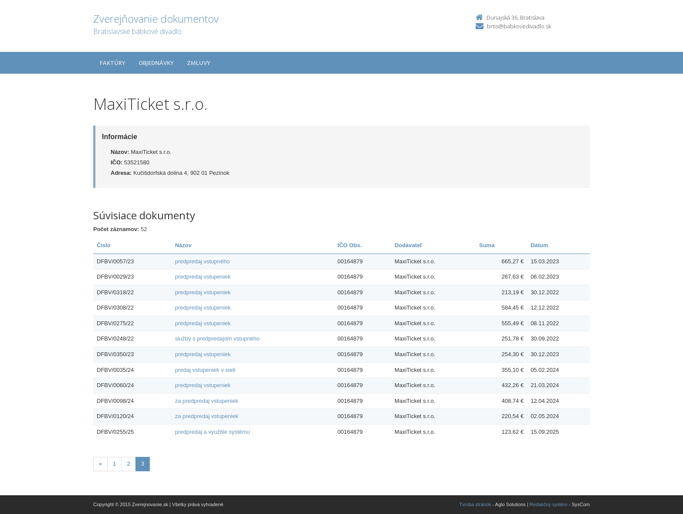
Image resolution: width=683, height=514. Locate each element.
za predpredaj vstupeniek (206, 401)
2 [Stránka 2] (128, 463)
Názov (183, 245)
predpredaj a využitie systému (212, 432)
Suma (486, 245)
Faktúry (112, 63)
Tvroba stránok (475, 504)
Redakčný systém (549, 504)
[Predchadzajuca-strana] (100, 464)
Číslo (104, 245)
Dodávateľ (409, 245)
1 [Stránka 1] (114, 463)
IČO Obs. (350, 245)
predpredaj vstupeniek (203, 276)
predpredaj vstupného (202, 261)
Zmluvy (198, 63)
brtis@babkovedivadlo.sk (519, 26)
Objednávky (156, 63)
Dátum (539, 245)
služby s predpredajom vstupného (217, 338)
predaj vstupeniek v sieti (205, 370)
